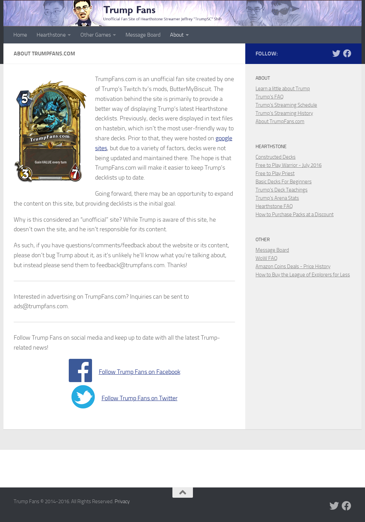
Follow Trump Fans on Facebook (139, 372)
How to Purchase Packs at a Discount (295, 214)
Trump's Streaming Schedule (286, 105)
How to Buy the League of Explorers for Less (303, 275)
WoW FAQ (266, 258)
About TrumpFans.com (280, 121)
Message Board (143, 34)
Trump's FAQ (270, 97)
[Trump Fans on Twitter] (336, 53)
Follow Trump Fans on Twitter (140, 398)
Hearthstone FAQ (274, 206)
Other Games (95, 34)
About (177, 34)
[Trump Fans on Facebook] (347, 53)
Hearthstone (51, 34)
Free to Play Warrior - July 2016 (289, 165)
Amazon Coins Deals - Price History (293, 266)
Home (20, 34)
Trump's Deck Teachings (282, 190)
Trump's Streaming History (284, 113)
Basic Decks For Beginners (284, 182)
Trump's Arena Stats (277, 198)
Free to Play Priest (275, 173)
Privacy (122, 501)
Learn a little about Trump (283, 89)
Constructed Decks (276, 157)
